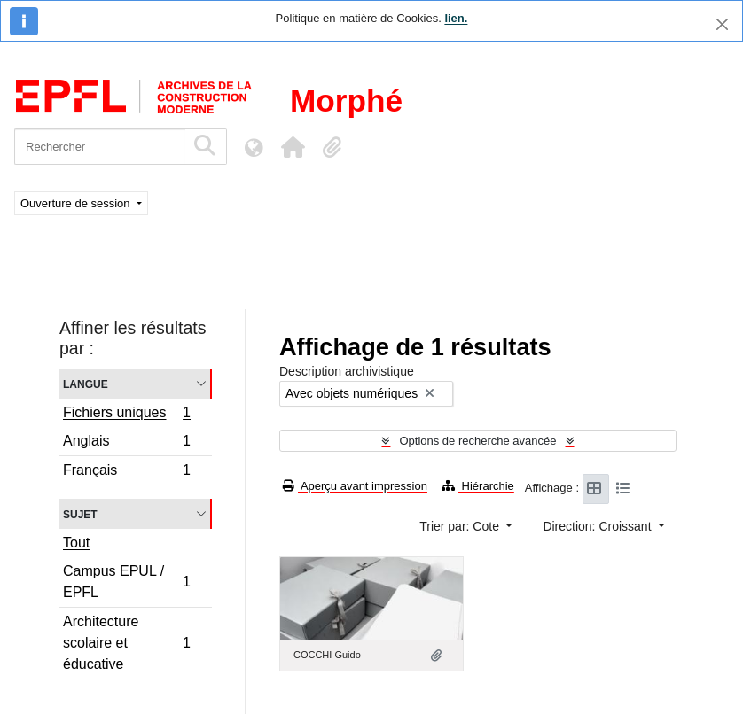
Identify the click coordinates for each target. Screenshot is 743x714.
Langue (85, 383)
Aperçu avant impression (355, 486)
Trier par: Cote (461, 526)
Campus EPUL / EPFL (126, 581)
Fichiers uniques (126, 414)
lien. (455, 18)
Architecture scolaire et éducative (126, 642)
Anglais (126, 443)
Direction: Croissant (598, 526)
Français (126, 472)
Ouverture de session (76, 203)
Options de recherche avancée (477, 440)
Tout (76, 542)
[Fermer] (722, 24)
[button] (292, 147)
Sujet (80, 513)
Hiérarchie (478, 486)
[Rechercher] (99, 146)
